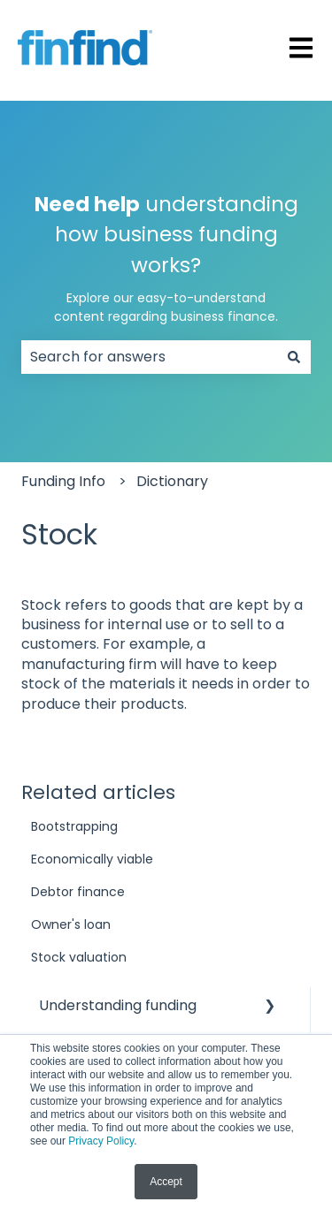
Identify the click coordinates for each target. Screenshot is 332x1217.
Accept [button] (166, 1181)
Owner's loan (71, 924)
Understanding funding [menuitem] (118, 1005)
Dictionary (172, 481)
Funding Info (63, 481)
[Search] (294, 357)
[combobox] (149, 357)
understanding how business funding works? (166, 258)
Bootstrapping (74, 826)
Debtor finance (78, 892)
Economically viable (92, 859)
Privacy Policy (101, 1141)
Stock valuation (79, 957)
